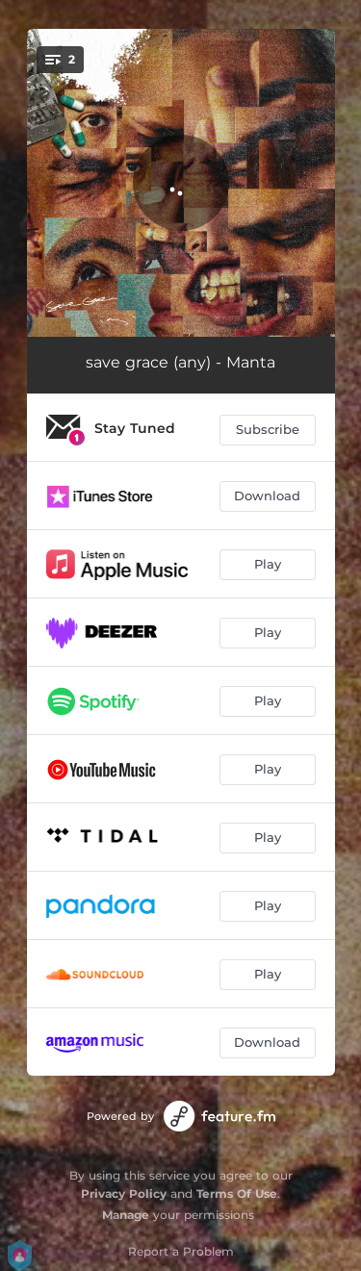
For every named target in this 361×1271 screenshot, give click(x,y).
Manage (125, 1214)
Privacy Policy (124, 1193)
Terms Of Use (236, 1193)
